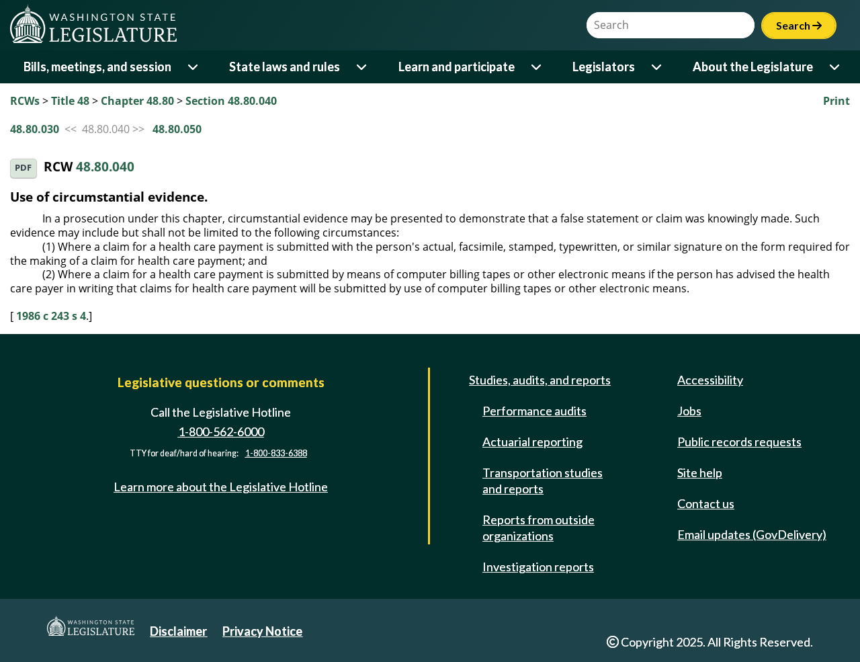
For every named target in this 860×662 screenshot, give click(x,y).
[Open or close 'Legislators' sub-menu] (657, 67)
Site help (699, 472)
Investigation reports (538, 566)
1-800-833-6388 (276, 453)
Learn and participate (456, 66)
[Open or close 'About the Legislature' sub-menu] (835, 67)
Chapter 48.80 (137, 100)
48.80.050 (177, 129)
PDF (23, 167)
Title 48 (70, 100)
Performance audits (534, 410)
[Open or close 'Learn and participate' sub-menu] (537, 67)
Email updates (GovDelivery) (751, 534)
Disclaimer (178, 631)
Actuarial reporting (532, 441)
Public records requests (739, 441)
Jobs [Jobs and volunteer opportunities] (689, 410)
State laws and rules (284, 66)
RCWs (25, 100)
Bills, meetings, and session (97, 66)
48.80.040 (105, 167)
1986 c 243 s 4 (51, 315)
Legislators (603, 66)
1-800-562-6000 (221, 431)
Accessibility (710, 379)
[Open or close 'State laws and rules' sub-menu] (362, 67)
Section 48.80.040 (231, 100)
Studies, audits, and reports (540, 379)
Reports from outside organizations (538, 527)
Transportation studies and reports (542, 480)
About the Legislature (753, 66)
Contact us (705, 503)
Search (799, 25)
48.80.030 (34, 129)
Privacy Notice (262, 631)
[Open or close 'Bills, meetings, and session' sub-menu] (194, 67)
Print (836, 100)
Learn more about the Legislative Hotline (221, 486)
